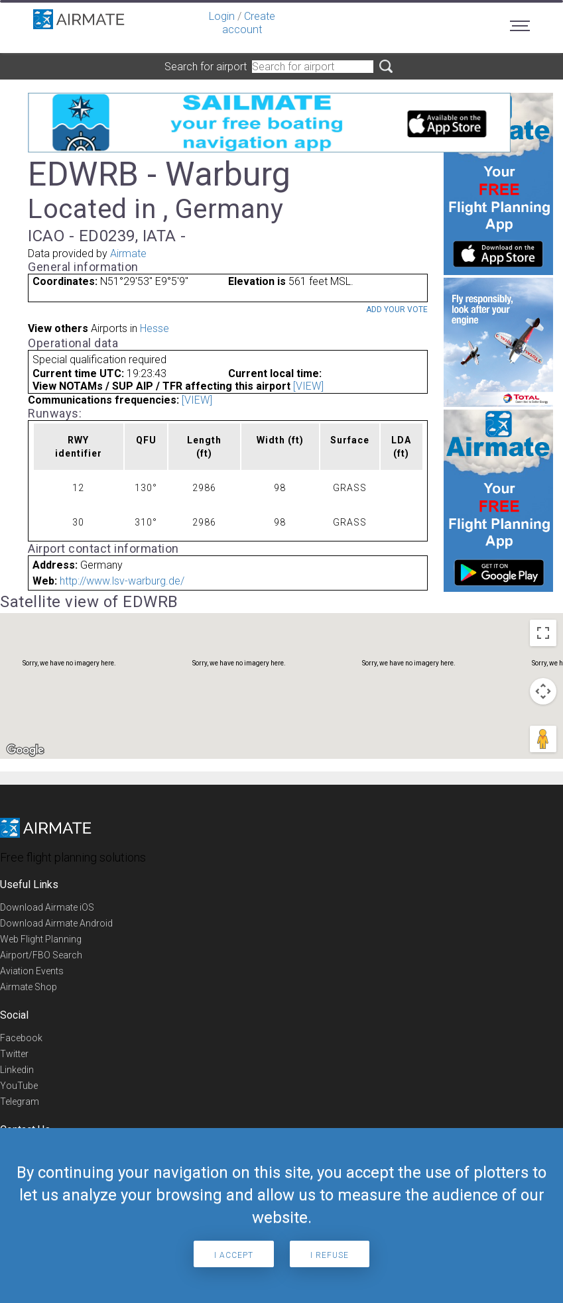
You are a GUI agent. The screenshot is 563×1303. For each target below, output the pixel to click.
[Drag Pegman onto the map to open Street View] (543, 739)
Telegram (19, 1101)
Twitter (14, 1053)
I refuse (329, 1255)
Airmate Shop (28, 987)
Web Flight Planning (41, 939)
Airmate (128, 253)
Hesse (154, 328)
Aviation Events (32, 971)
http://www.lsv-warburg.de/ (122, 581)
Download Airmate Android (56, 923)
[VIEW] (308, 386)
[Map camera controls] (543, 691)
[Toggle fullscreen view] (543, 633)
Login (222, 16)
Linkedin (17, 1069)
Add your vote (397, 309)
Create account (248, 23)
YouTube (19, 1085)
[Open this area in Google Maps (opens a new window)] (25, 750)
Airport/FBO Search (41, 955)
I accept (233, 1255)
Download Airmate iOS (47, 907)
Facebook (21, 1038)
